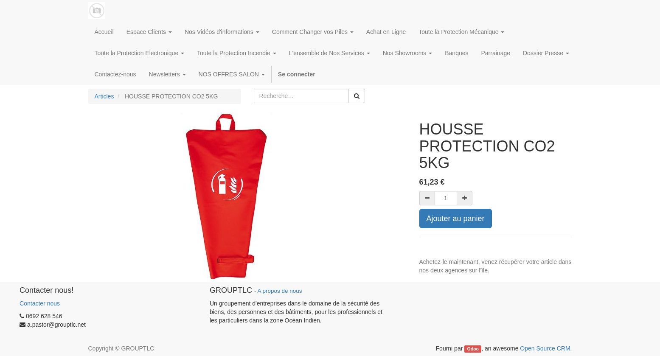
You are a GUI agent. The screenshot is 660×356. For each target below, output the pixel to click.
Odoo (473, 348)
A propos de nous (279, 291)
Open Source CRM (545, 348)
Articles (104, 96)
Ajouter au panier (456, 218)
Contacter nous (40, 303)
